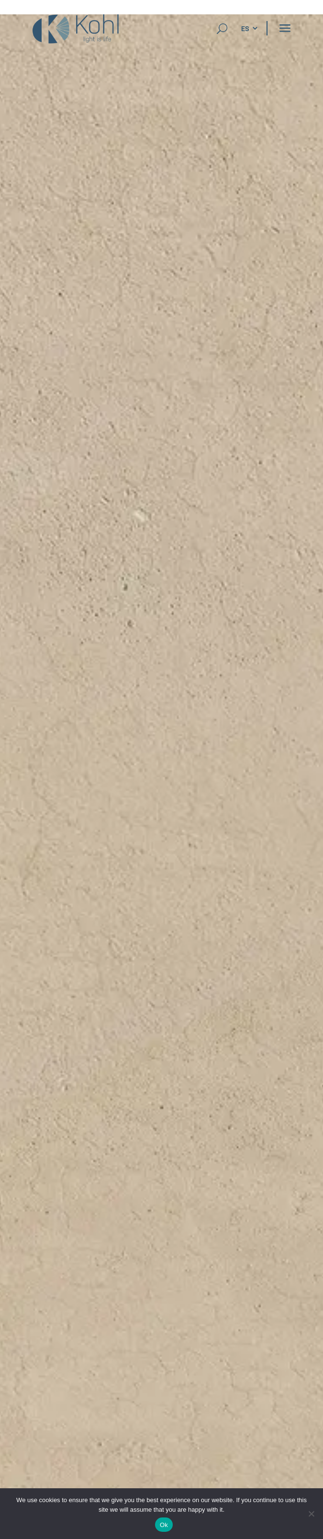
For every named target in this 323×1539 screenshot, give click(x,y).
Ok (164, 1524)
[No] (311, 1513)
